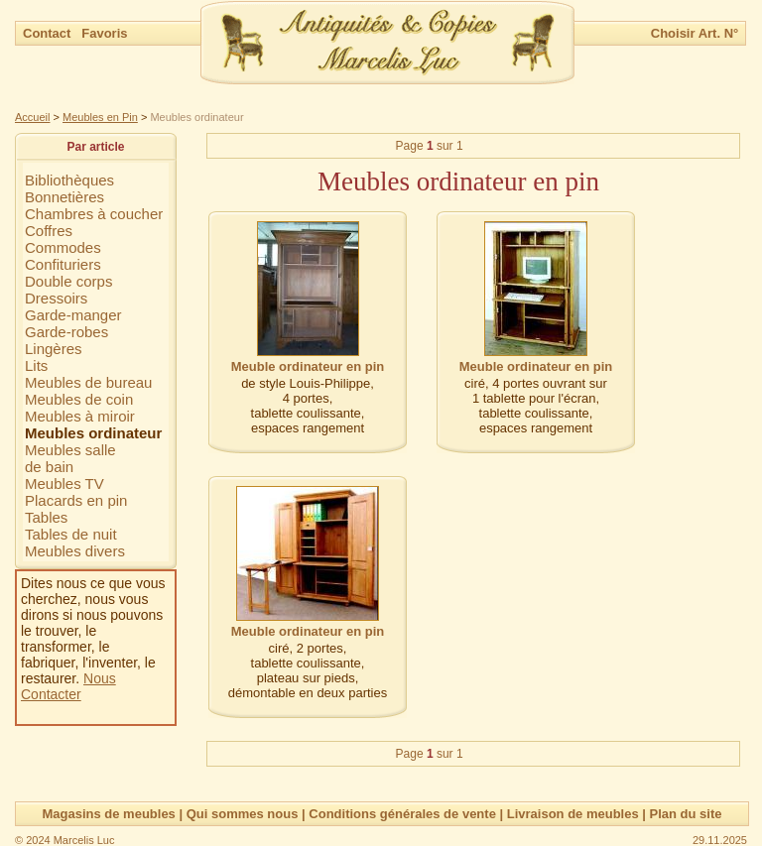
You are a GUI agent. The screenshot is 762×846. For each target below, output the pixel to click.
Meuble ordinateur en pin (308, 366)
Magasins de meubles (108, 813)
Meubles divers (75, 551)
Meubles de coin (79, 399)
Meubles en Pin (100, 117)
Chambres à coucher (94, 213)
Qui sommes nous (243, 813)
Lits (36, 365)
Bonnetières (64, 196)
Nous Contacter (68, 686)
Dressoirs (56, 298)
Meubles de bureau (88, 382)
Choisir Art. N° (695, 33)
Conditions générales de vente (402, 813)
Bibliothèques (69, 180)
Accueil (32, 117)
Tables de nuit (71, 534)
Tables (46, 517)
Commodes (63, 247)
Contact (48, 33)
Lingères (53, 348)
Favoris (104, 33)
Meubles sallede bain (70, 458)
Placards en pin (76, 500)
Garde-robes (66, 331)
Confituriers (63, 264)
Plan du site (686, 813)
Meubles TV (64, 483)
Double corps (68, 281)
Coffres (48, 230)
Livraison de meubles (573, 813)
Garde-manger (73, 314)
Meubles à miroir (80, 416)
